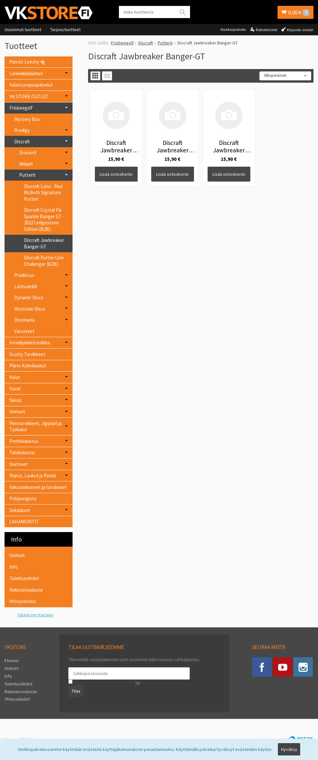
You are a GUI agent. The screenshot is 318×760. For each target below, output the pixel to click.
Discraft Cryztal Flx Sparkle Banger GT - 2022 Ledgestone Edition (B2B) (44, 219)
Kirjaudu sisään (300, 29)
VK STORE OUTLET (29, 96)
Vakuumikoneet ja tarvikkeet (38, 487)
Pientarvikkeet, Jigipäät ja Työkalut (35, 426)
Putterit (27, 175)
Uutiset (17, 555)
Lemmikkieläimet (26, 73)
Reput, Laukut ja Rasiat (32, 475)
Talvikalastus (22, 452)
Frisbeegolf (21, 108)
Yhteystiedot (22, 601)
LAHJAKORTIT (24, 521)
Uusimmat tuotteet (23, 29)
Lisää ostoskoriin (116, 174)
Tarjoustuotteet (65, 29)
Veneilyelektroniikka (29, 342)
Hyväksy (289, 749)
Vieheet (17, 412)
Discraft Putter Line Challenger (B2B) (44, 261)
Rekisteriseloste (26, 590)
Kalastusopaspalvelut (31, 85)
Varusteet (24, 331)
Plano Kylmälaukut (27, 365)
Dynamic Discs (28, 297)
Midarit (26, 164)
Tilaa (76, 691)
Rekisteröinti (266, 29)
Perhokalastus (24, 441)
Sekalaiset (19, 510)
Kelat (14, 377)
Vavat (15, 389)
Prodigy (22, 130)
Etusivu (11, 660)
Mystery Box (27, 119)
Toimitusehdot (24, 578)
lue (137, 682)
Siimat (15, 400)
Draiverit (28, 152)
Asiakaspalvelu (233, 29)
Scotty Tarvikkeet (27, 354)
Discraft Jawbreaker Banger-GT (44, 243)
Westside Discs (29, 309)
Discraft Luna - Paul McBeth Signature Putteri (43, 192)
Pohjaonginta (22, 498)
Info (13, 567)
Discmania (24, 320)
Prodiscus (24, 275)
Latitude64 (25, 286)
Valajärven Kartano (35, 615)
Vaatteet (18, 464)
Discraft (22, 141)
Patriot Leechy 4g (27, 62)
